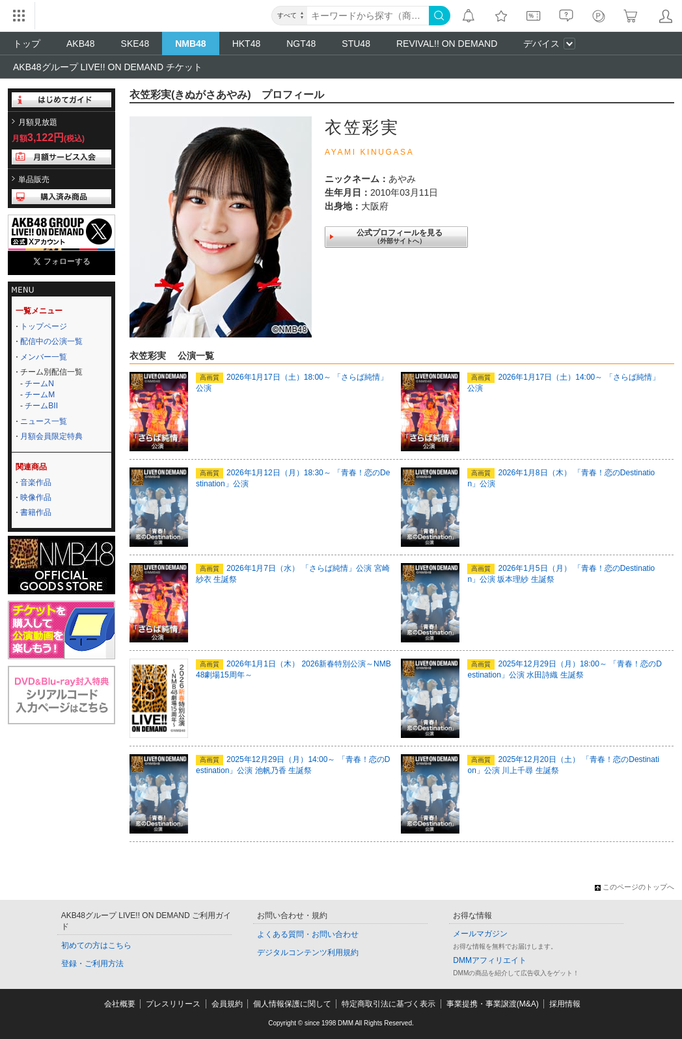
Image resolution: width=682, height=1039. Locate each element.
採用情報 (564, 1003)
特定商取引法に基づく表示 (388, 1003)
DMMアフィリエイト (489, 960)
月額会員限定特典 (51, 436)
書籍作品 (35, 512)
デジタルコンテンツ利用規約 (308, 952)
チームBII (41, 405)
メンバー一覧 (43, 357)
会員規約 (227, 1003)
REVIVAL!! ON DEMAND (446, 43)
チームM (40, 394)
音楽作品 (35, 482)
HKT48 (246, 43)
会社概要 (119, 1003)
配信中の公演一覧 (51, 341)
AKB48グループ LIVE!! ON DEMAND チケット (107, 67)
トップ (26, 43)
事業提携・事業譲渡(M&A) (492, 1003)
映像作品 (35, 497)
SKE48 (135, 43)
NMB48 (190, 43)
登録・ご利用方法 (92, 963)
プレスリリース (173, 1003)
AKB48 (80, 43)
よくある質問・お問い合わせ (308, 934)
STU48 (356, 43)
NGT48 (301, 43)
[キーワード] (368, 15)
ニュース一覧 (43, 421)
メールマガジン (480, 933)
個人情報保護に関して (292, 1003)
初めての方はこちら (96, 945)
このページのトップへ (634, 887)
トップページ (43, 326)
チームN (39, 383)
